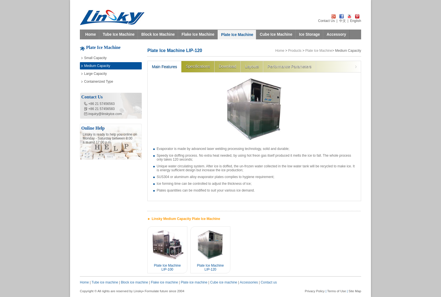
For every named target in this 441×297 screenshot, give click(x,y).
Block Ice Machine (158, 34)
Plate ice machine (194, 282)
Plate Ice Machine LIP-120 (210, 267)
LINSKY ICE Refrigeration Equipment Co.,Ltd (112, 17)
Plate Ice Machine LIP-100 (167, 267)
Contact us (269, 282)
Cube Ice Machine (276, 34)
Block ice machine (134, 282)
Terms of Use (336, 291)
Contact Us (326, 21)
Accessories (249, 282)
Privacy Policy (315, 291)
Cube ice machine (223, 282)
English (355, 21)
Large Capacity (95, 74)
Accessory (336, 34)
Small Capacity (95, 58)
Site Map (354, 291)
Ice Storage (309, 34)
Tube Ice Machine (118, 34)
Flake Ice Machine (197, 34)
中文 (342, 21)
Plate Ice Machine (237, 35)
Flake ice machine (164, 282)
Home (90, 34)
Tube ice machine (105, 282)
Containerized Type (98, 82)
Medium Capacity (97, 66)
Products (295, 51)
